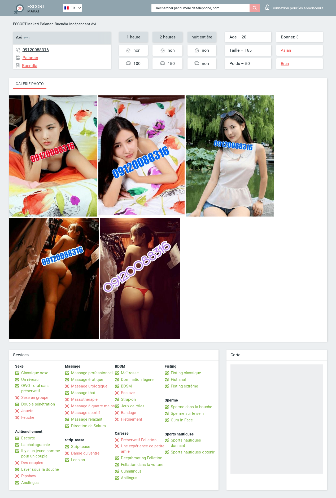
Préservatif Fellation (138, 440)
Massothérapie (84, 399)
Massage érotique (87, 379)
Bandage (128, 412)
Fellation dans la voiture (142, 464)
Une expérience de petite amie (142, 449)
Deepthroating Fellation (141, 458)
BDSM (126, 386)
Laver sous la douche (40, 469)
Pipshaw (28, 476)
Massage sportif (85, 412)
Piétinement (131, 419)
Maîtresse (130, 373)
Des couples (32, 462)
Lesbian (78, 459)
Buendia (61, 24)
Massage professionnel (92, 373)
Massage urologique (89, 386)
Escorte (28, 438)
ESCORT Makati (26, 24)
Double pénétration (38, 404)
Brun (285, 63)
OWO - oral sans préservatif (35, 388)
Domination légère (137, 379)
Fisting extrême (184, 386)
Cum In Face (182, 420)
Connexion (294, 7)
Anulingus (30, 482)
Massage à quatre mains (93, 406)
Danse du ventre (85, 453)
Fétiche (27, 417)
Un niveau (29, 379)
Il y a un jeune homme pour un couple (40, 453)
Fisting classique (186, 373)
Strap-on (128, 399)
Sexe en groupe (34, 397)
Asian (286, 50)
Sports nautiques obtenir (193, 452)
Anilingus (129, 477)
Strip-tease (80, 446)
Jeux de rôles (133, 406)
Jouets (27, 410)
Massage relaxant (86, 419)
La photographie (35, 444)
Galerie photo (30, 84)
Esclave (128, 392)
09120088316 (36, 49)
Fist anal (178, 379)
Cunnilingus (131, 471)
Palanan (47, 24)
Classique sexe (34, 373)
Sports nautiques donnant (186, 443)
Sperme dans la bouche (191, 406)
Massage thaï (83, 392)
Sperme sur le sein (187, 413)
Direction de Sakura (88, 426)
